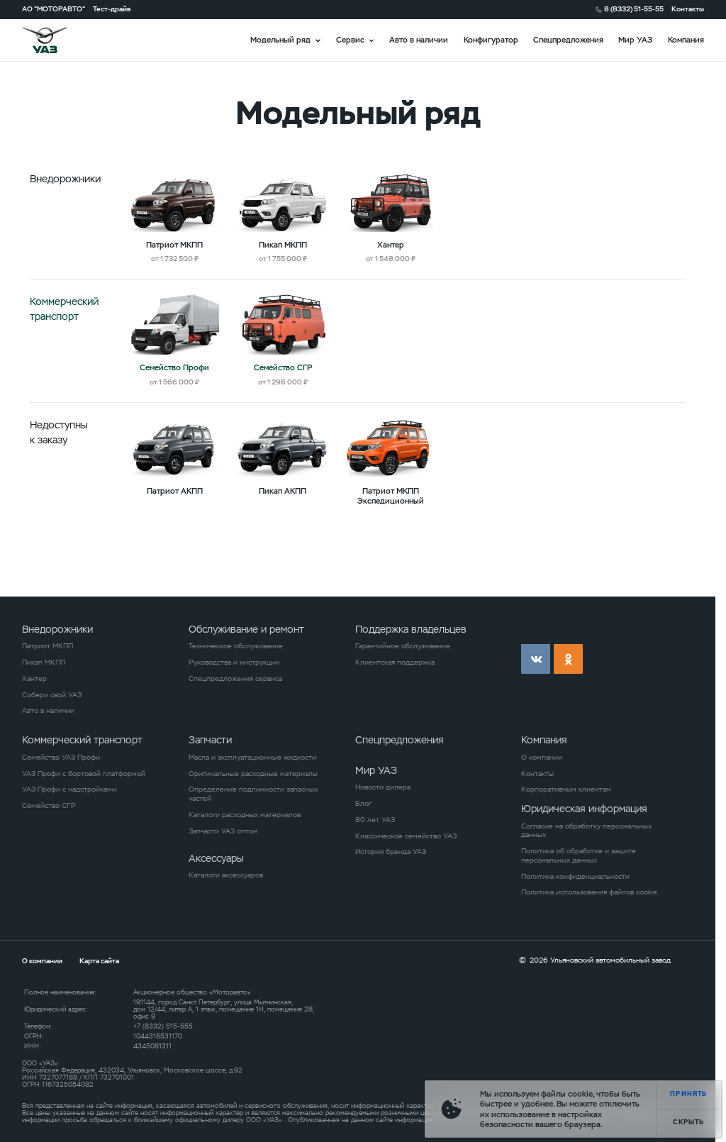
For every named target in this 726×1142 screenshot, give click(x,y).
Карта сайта (99, 960)
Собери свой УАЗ (52, 695)
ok (568, 658)
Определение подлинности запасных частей (253, 794)
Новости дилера (383, 787)
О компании (541, 757)
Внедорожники (57, 629)
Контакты (687, 9)
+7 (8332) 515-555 (163, 1027)
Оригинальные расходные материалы (253, 774)
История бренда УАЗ (390, 852)
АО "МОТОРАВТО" (53, 9)
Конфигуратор (491, 40)
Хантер (34, 679)
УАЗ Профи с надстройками (69, 789)
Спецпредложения (568, 40)
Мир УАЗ (635, 40)
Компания (686, 40)
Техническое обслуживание (236, 646)
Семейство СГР (49, 806)
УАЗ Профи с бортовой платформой (83, 774)
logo (57, 40)
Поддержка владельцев (411, 629)
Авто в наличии (418, 40)
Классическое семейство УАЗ (406, 836)
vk (535, 658)
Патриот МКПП (47, 646)
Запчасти (210, 739)
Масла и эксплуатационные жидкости (252, 757)
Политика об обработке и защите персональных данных (578, 856)
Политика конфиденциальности (575, 876)
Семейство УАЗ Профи (61, 757)
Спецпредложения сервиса (235, 679)
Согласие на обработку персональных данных (586, 831)
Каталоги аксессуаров (226, 875)
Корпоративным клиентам (566, 789)
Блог (363, 803)
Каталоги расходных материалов (245, 815)
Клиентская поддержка (395, 662)
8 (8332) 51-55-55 (634, 9)
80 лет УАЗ (375, 820)
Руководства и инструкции (234, 662)
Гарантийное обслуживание (402, 646)
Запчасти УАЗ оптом (223, 831)
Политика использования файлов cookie (589, 892)
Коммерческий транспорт (82, 739)
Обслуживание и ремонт (246, 629)
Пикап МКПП (43, 662)
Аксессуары (216, 858)
